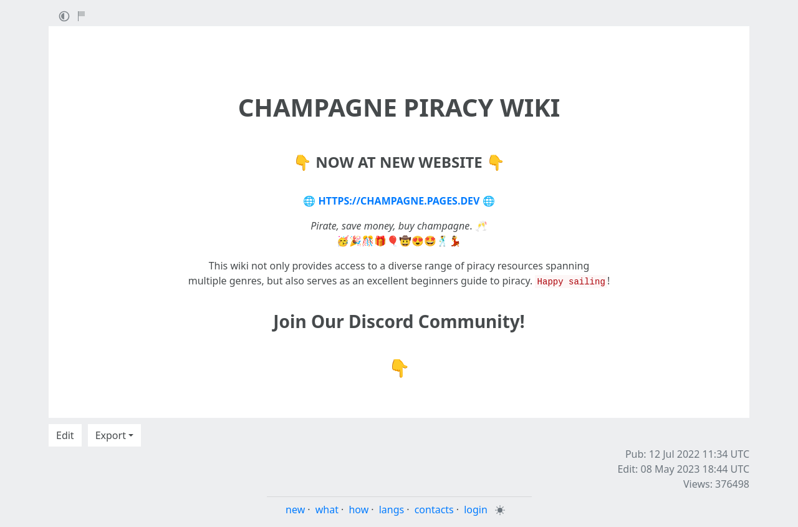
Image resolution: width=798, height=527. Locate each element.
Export (110, 435)
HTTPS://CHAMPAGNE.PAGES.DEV (399, 201)
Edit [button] (65, 435)
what (327, 509)
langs (392, 509)
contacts (434, 509)
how (358, 509)
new (295, 509)
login (476, 509)
